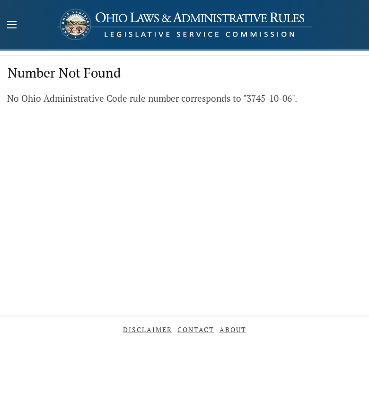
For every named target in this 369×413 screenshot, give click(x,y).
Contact (195, 329)
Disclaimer (147, 329)
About (233, 329)
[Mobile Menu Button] (12, 25)
